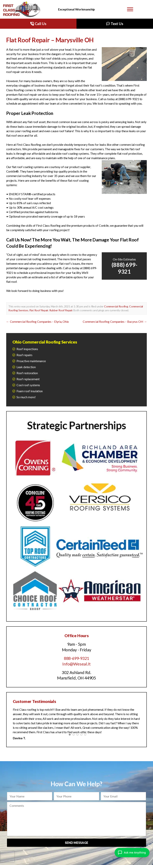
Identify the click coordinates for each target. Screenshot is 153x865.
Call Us (38, 23)
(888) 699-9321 (124, 268)
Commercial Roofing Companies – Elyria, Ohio (37, 321)
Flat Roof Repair (39, 310)
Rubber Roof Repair (60, 310)
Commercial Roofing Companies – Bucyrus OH (115, 321)
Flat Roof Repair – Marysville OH (50, 40)
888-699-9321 (76, 658)
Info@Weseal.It (76, 663)
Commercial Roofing (116, 306)
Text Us (114, 23)
